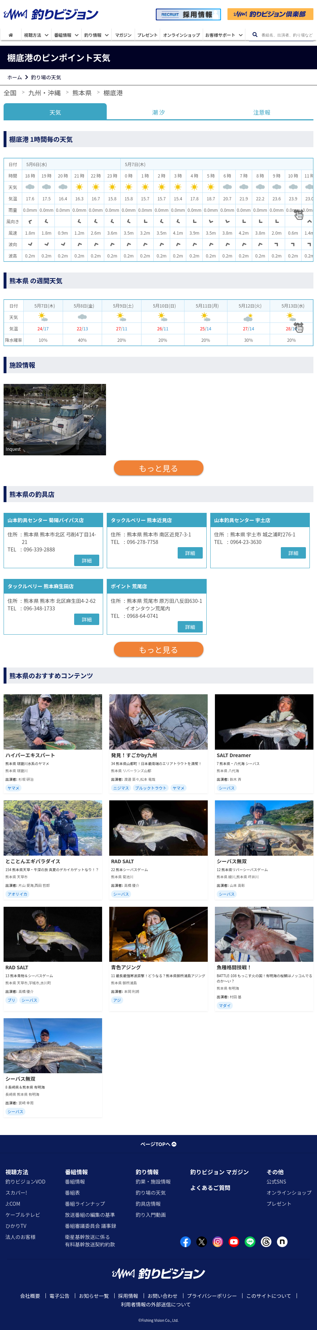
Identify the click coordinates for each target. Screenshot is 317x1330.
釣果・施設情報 (153, 1181)
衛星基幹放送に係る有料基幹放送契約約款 (90, 1240)
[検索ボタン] (255, 35)
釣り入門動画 (151, 1214)
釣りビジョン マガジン (219, 1172)
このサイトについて (268, 1295)
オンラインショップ (289, 1192)
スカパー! (16, 1192)
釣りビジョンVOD (25, 1181)
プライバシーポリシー (212, 1295)
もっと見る (158, 468)
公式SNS (276, 1181)
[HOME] (10, 35)
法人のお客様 (20, 1236)
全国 (10, 92)
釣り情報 (147, 1172)
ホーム (14, 77)
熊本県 (82, 92)
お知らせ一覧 (94, 1295)
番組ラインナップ (85, 1203)
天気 (55, 112)
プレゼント (279, 1203)
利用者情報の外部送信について (156, 1304)
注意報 (261, 112)
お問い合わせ (163, 1295)
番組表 (72, 1192)
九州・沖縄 (44, 92)
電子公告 (59, 1295)
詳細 (87, 560)
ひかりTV (15, 1225)
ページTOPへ (158, 1144)
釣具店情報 (148, 1203)
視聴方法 (16, 1172)
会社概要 (30, 1295)
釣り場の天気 (46, 77)
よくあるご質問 (210, 1187)
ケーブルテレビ (22, 1214)
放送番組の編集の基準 (90, 1214)
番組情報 (76, 1172)
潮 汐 (158, 112)
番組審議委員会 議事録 (90, 1225)
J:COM (12, 1203)
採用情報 (128, 1295)
